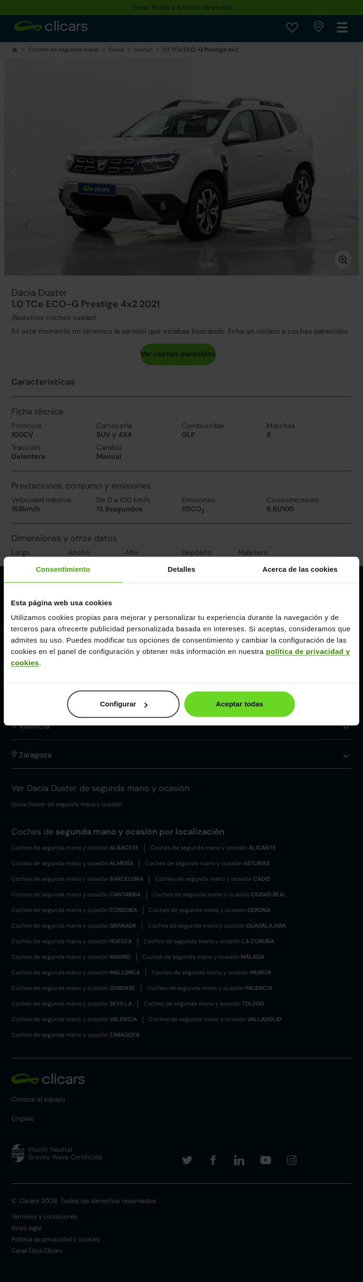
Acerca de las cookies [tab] (299, 569)
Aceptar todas (239, 704)
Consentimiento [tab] (63, 569)
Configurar (124, 704)
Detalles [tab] (181, 569)
